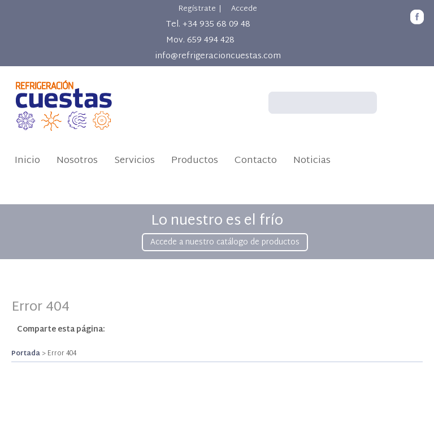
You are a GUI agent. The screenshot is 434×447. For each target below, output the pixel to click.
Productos (194, 160)
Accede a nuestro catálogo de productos (225, 242)
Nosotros (77, 160)
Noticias (312, 160)
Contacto (256, 160)
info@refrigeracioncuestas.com (218, 56)
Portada (25, 353)
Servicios (134, 160)
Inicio (27, 160)
